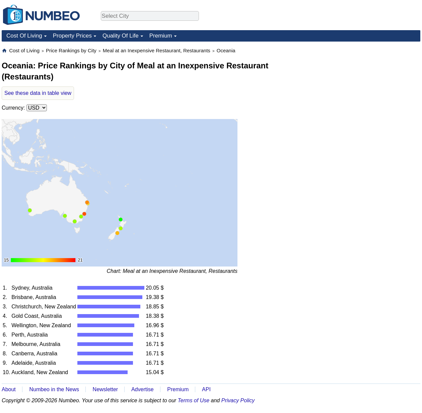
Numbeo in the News (54, 389)
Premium (160, 36)
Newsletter (105, 389)
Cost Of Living (24, 36)
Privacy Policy (238, 400)
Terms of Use (194, 400)
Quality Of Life (120, 36)
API (206, 389)
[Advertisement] (370, 89)
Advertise (142, 389)
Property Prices (72, 36)
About (9, 389)
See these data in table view (37, 93)
